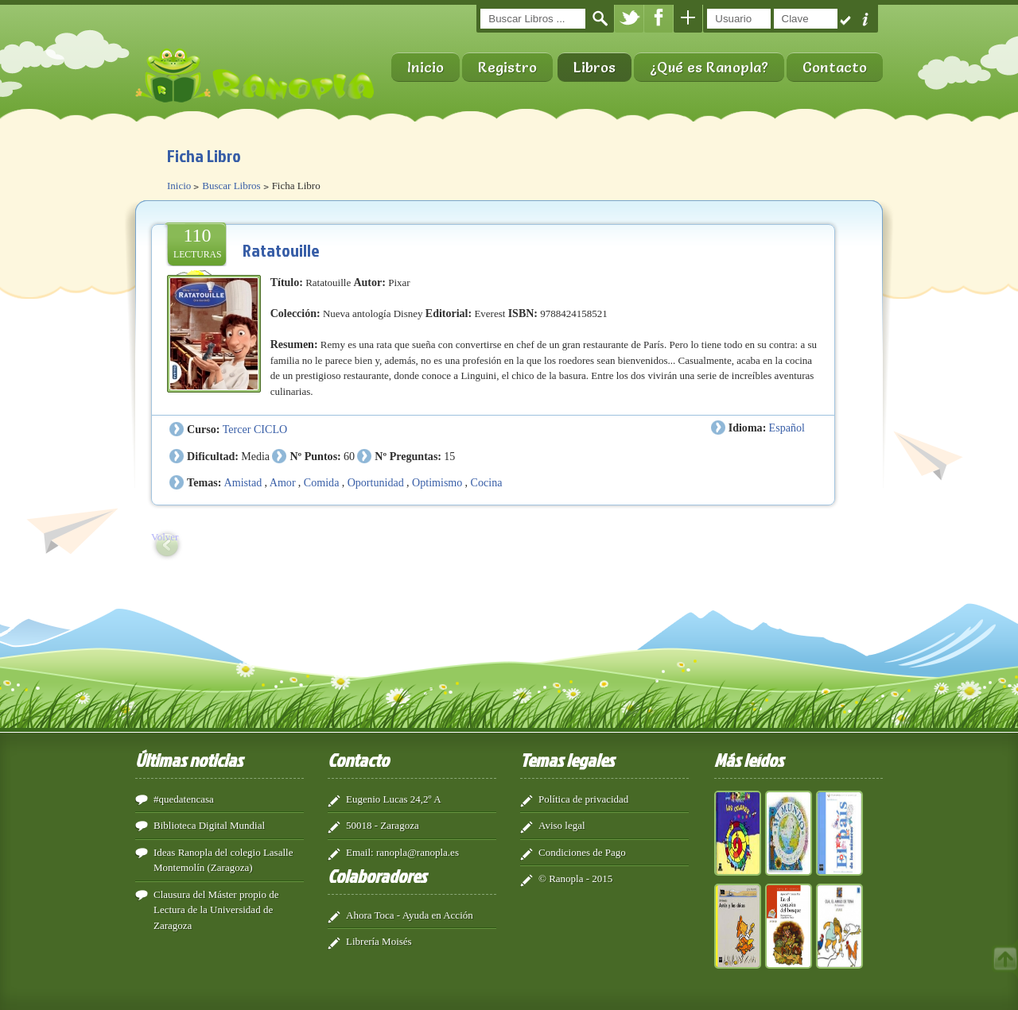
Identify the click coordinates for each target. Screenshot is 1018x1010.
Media (255, 456)
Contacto (834, 67)
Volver (164, 537)
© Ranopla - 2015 (575, 878)
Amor (283, 482)
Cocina (487, 482)
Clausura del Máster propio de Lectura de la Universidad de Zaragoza (215, 909)
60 (349, 456)
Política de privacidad (583, 799)
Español (787, 427)
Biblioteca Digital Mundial (209, 825)
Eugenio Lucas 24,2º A (393, 799)
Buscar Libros (231, 186)
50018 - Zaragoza (382, 825)
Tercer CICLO (255, 429)
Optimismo (437, 482)
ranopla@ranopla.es (417, 852)
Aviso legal (561, 825)
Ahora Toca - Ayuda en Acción (409, 915)
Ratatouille (281, 250)
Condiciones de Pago (582, 852)
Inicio (425, 67)
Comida (322, 482)
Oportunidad (376, 482)
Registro (507, 67)
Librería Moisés (379, 941)
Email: (360, 852)
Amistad (243, 482)
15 (449, 456)
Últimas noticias (189, 759)
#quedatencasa (183, 799)
